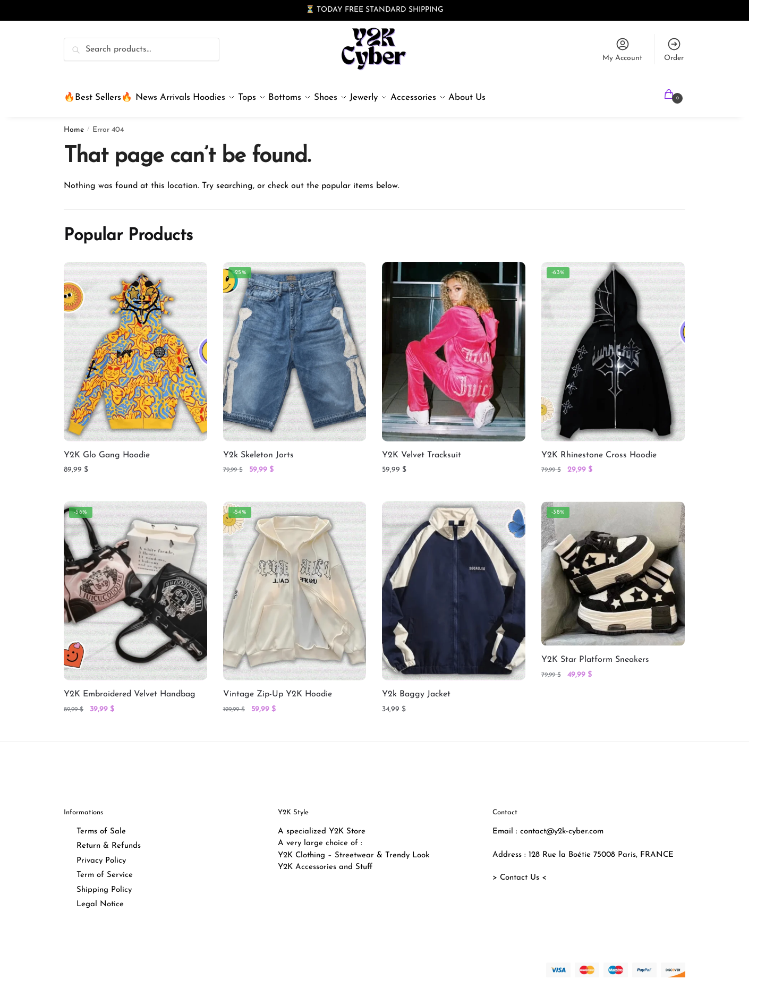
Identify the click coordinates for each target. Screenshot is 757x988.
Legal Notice (100, 898)
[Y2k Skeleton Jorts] (295, 345)
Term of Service (104, 869)
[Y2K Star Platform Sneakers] (613, 567)
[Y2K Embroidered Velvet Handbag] (135, 584)
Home (74, 123)
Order (674, 49)
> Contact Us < (519, 871)
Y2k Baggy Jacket (416, 688)
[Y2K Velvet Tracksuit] (453, 345)
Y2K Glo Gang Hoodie (107, 449)
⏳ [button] (309, 10)
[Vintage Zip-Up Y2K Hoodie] (295, 584)
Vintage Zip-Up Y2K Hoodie (277, 688)
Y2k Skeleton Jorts (258, 449)
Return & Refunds (108, 840)
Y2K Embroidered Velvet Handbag (129, 688)
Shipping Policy (104, 884)
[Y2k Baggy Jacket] (453, 584)
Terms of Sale (101, 825)
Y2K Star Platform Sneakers (595, 653)
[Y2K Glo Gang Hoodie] (135, 345)
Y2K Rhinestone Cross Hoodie (599, 449)
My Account (622, 49)
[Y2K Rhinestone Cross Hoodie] (613, 345)
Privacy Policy (101, 854)
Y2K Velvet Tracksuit (421, 449)
